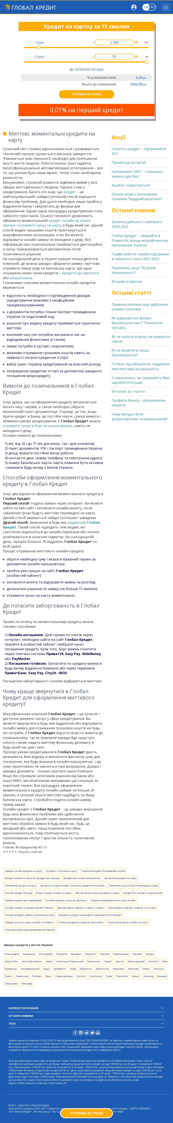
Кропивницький (30, 968)
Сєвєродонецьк (64, 976)
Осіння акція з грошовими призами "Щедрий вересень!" (137, 196)
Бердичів (62, 954)
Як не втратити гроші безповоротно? (130, 352)
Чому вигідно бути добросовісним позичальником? (140, 416)
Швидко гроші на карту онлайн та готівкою (29, 922)
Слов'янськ (96, 976)
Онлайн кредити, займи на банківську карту (30, 915)
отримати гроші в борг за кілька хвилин (37, 425)
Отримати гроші (86, 1113)
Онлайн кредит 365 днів (18, 893)
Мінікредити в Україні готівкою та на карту (132, 907)
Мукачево (118, 968)
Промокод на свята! (128, 162)
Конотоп (153, 961)
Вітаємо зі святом (127, 281)
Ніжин (146, 968)
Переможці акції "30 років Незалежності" (134, 270)
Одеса (8, 976)
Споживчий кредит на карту (20, 885)
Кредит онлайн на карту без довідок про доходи (32, 878)
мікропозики (21, 278)
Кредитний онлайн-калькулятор (82, 878)
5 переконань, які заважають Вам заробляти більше (140, 380)
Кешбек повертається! (131, 185)
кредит (69, 192)
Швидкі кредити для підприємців (23, 900)
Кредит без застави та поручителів (143, 893)
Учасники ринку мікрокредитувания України (30, 929)
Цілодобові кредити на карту (120, 878)
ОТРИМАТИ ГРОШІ (86, 94)
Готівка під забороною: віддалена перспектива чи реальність (141, 366)
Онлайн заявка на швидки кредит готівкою (29, 907)
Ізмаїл (49, 961)
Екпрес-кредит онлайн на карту (53, 893)
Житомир (27, 983)
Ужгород (148, 976)
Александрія (12, 954)
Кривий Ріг (60, 968)
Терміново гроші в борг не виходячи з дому (133, 885)
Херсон (119, 961)
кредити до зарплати (80, 273)
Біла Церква (46, 954)
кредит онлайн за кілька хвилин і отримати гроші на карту (46, 222)
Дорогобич (11, 961)
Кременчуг (11, 968)
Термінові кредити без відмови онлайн (103, 871)
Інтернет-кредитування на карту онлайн (113, 900)
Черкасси (90, 954)
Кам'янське (93, 961)
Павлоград (22, 976)
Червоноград (120, 954)
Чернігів (104, 954)
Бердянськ (29, 954)
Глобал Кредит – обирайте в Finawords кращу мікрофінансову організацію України (140, 240)
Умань (135, 976)
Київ (165, 961)
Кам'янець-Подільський (70, 961)
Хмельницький (136, 961)
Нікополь (159, 968)
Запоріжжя (11, 983)
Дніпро (150, 954)
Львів (73, 968)
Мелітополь (102, 968)
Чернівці (137, 954)
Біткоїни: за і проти (128, 391)
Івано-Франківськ (32, 961)
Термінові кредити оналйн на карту (127, 922)
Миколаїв (133, 968)
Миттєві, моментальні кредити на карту (97, 893)
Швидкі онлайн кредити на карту (23, 871)
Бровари (76, 954)
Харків (107, 961)
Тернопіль (122, 976)
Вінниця (162, 976)
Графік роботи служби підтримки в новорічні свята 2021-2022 (140, 256)
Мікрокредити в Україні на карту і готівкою (81, 907)
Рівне (48, 976)
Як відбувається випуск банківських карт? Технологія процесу (137, 323)
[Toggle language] (146, 7)
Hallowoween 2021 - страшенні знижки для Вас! (137, 174)
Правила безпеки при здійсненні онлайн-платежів (140, 306)
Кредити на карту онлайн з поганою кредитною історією (72, 885)
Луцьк (46, 968)
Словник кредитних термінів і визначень (80, 922)
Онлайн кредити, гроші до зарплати (66, 900)
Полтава (36, 976)
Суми (109, 976)
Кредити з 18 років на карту (61, 871)
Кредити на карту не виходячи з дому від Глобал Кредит (90, 915)
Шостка (81, 976)
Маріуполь (86, 968)
